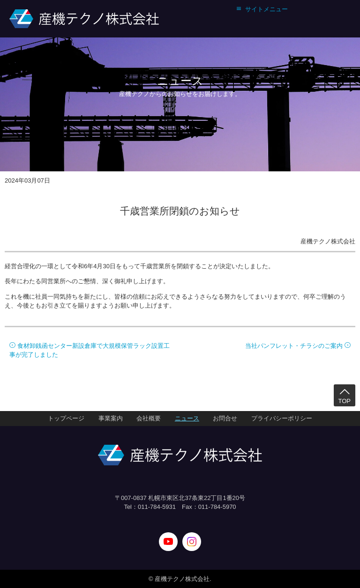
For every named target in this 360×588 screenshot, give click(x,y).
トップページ (66, 418)
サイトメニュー (262, 9)
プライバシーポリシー (281, 418)
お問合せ (225, 418)
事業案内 (110, 418)
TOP (344, 395)
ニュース (187, 418)
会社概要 (148, 418)
